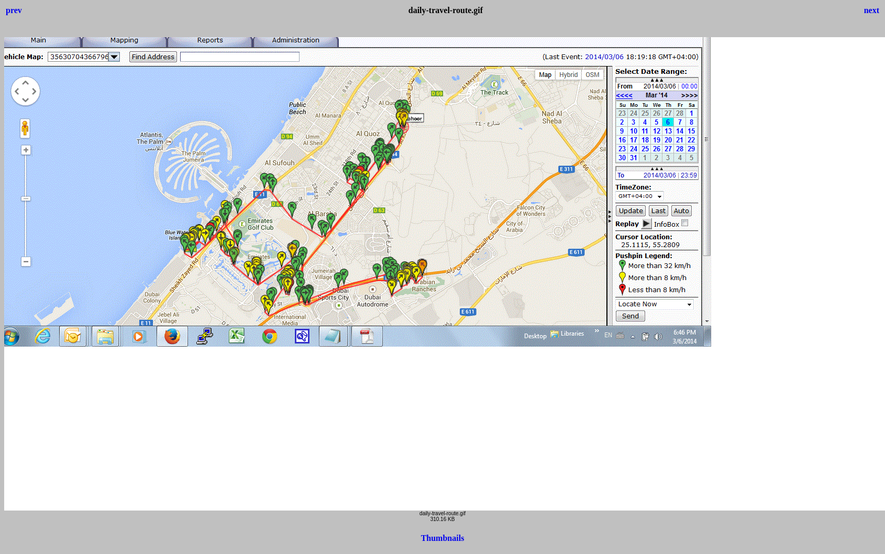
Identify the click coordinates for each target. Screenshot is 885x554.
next (871, 10)
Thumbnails (442, 538)
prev (14, 10)
